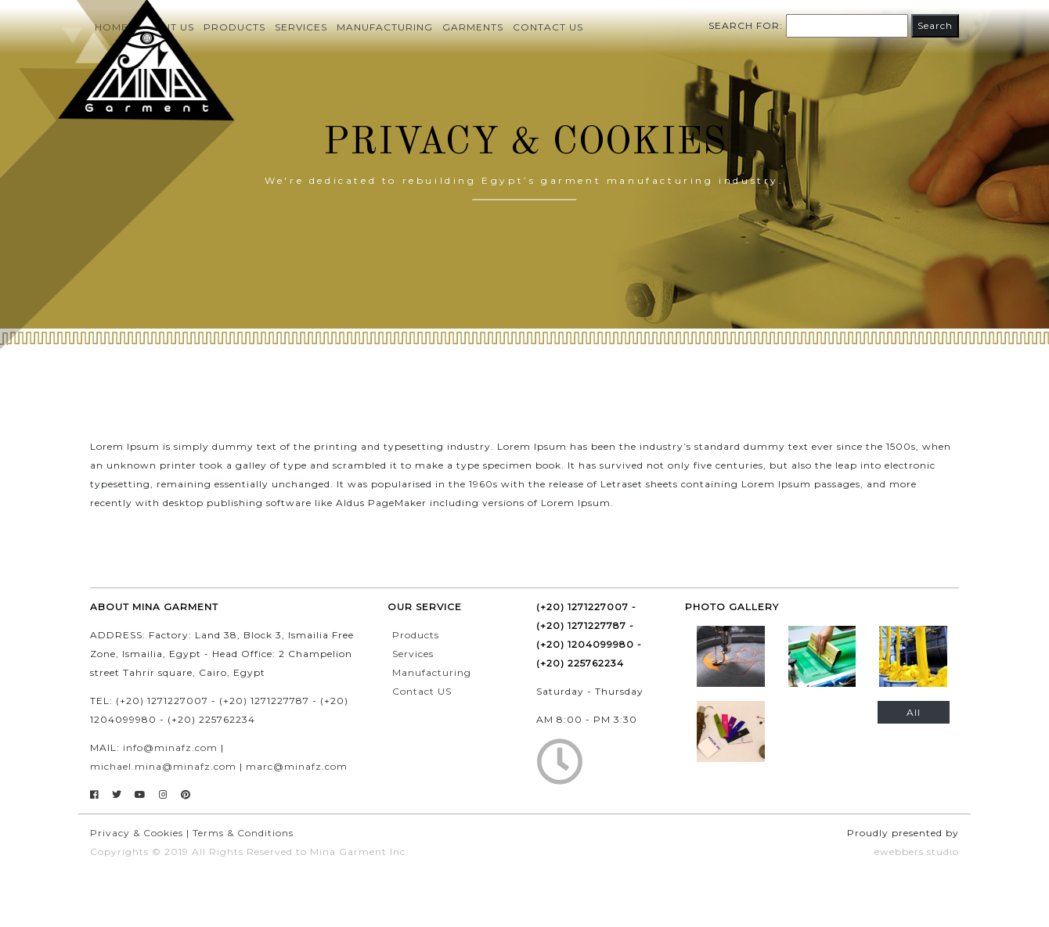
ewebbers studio (916, 851)
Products (415, 635)
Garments (472, 27)
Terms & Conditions (243, 833)
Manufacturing (385, 27)
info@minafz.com (170, 747)
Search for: (745, 25)
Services (301, 27)
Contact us (548, 27)
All (914, 712)
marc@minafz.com (297, 766)
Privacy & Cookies (136, 833)
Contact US (422, 691)
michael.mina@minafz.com (163, 766)
